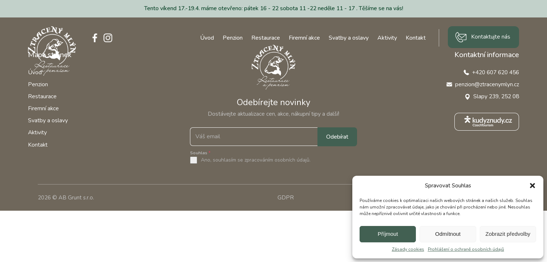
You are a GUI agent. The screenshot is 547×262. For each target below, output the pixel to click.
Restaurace (265, 38)
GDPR (285, 198)
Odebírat (337, 137)
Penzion (233, 38)
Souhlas (200, 153)
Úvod (207, 38)
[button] (532, 185)
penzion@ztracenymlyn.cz (487, 84)
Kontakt (416, 38)
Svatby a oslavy (349, 38)
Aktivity (387, 38)
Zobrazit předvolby (508, 234)
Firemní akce (304, 38)
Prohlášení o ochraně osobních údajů (466, 249)
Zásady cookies (408, 249)
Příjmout (388, 234)
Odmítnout (448, 234)
